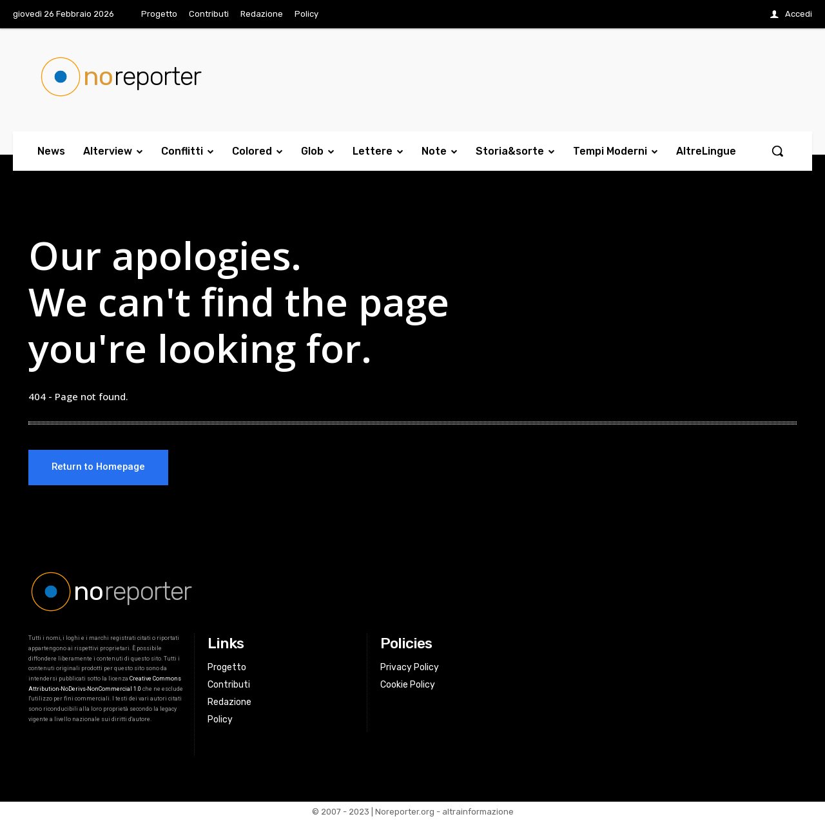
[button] (777, 150)
